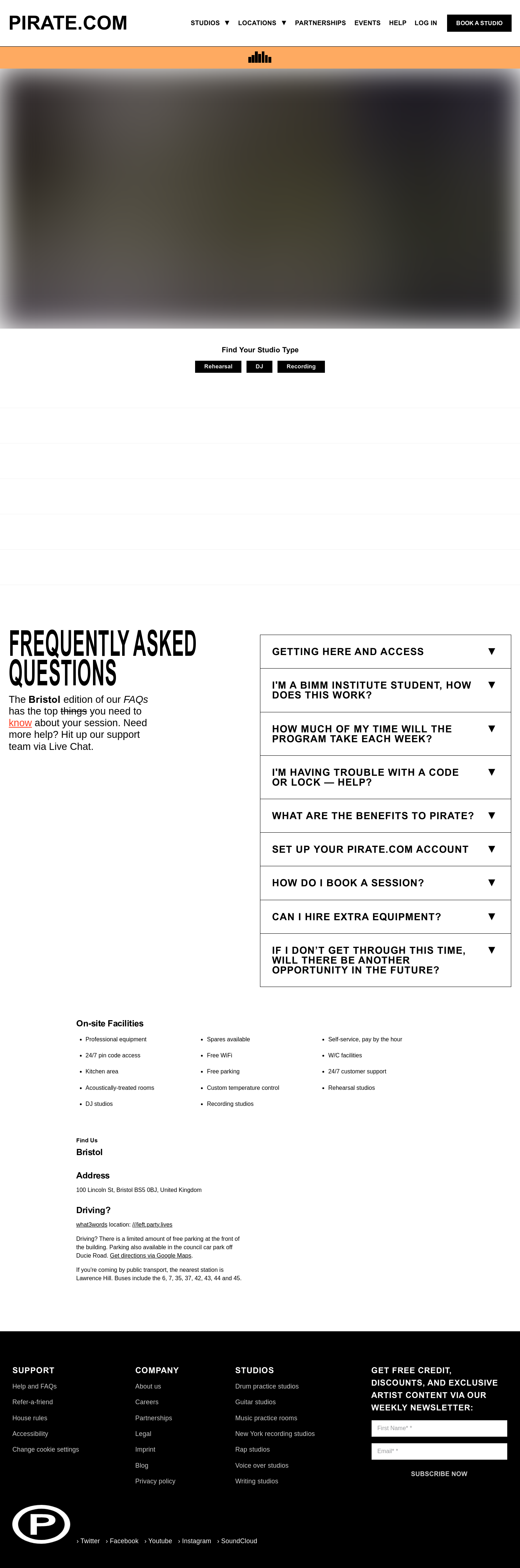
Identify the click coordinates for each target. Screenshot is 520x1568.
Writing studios (256, 1481)
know (20, 722)
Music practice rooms (266, 1418)
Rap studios (252, 1449)
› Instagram (194, 1541)
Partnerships (153, 1418)
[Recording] (301, 367)
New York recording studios (275, 1433)
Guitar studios (255, 1402)
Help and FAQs (34, 1386)
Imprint (145, 1449)
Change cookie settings (45, 1449)
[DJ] (259, 367)
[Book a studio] (479, 23)
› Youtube (158, 1541)
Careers (147, 1402)
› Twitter (88, 1541)
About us (148, 1386)
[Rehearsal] (218, 367)
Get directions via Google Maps (150, 1256)
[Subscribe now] (439, 1473)
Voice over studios (261, 1465)
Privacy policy (155, 1481)
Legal (143, 1433)
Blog (141, 1465)
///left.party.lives (152, 1225)
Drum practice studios (267, 1386)
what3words (91, 1225)
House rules (29, 1418)
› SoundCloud (237, 1541)
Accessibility (30, 1433)
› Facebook (122, 1541)
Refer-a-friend (32, 1402)
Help (398, 23)
